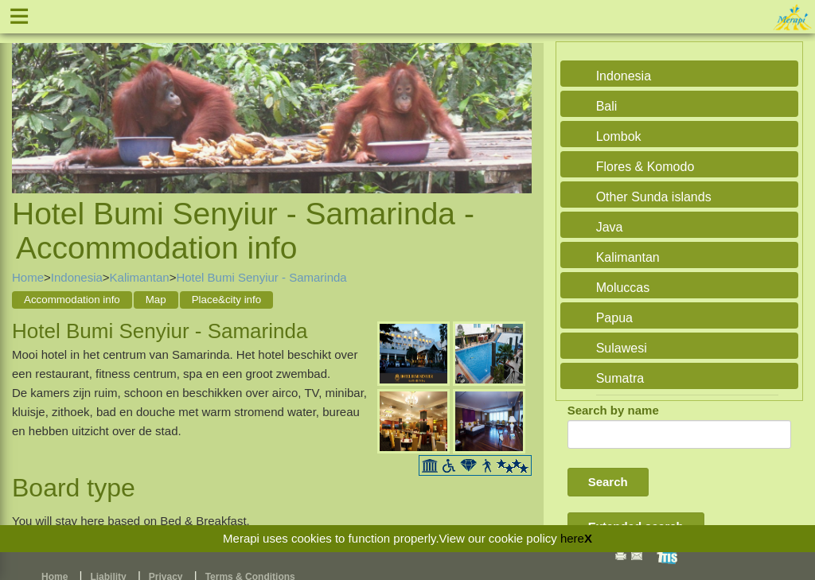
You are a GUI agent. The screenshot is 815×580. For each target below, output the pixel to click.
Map (156, 300)
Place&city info (226, 300)
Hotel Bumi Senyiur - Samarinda (261, 277)
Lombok (618, 136)
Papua (614, 318)
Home (28, 277)
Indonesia (77, 277)
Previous (28, 100)
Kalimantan (140, 277)
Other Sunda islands (654, 197)
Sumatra (620, 378)
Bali (607, 106)
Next (516, 100)
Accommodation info (72, 300)
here (572, 538)
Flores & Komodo (645, 166)
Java (609, 227)
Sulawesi (621, 348)
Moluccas (623, 287)
